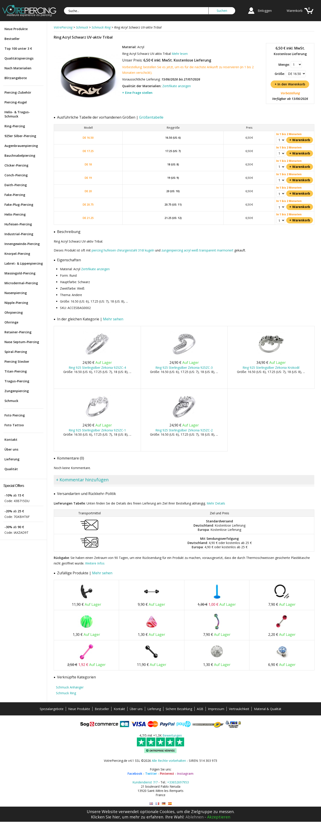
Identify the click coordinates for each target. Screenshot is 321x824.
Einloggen (265, 10)
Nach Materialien (17, 68)
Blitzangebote (15, 78)
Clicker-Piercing (16, 165)
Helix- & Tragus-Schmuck (17, 114)
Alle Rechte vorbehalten (169, 760)
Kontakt (10, 439)
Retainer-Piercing (17, 332)
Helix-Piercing (15, 214)
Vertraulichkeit (239, 709)
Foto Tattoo (14, 425)
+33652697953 (178, 782)
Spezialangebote (52, 709)
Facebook (135, 773)
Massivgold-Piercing (19, 273)
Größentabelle (151, 117)
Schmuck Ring (66, 693)
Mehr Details (216, 503)
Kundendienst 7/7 (145, 782)
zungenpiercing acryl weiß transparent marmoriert (197, 250)
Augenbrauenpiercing (21, 146)
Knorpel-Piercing (17, 253)
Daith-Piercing (15, 185)
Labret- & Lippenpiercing (23, 263)
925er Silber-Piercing (20, 136)
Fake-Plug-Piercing (18, 204)
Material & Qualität (267, 709)
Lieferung (11, 459)
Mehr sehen (113, 319)
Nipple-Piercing (16, 303)
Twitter (151, 773)
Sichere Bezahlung (179, 709)
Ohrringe (11, 322)
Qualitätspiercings (18, 58)
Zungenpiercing (16, 391)
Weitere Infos (95, 563)
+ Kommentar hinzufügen (82, 480)
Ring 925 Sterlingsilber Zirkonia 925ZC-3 (184, 367)
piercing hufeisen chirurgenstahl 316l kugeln (123, 250)
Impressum (216, 709)
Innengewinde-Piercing (22, 244)
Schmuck (11, 401)
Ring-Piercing (14, 126)
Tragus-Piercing (16, 381)
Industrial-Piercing (18, 234)
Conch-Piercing (16, 175)
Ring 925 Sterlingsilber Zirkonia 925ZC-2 (184, 430)
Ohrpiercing (13, 312)
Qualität (11, 469)
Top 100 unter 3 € (18, 48)
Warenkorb (294, 10)
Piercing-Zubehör (17, 92)
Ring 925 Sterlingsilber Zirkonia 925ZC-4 (97, 367)
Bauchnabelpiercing (19, 155)
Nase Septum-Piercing (21, 342)
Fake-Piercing (14, 195)
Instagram (185, 773)
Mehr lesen (180, 54)
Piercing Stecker (16, 361)
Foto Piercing (14, 415)
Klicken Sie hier (105, 817)
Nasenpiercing (15, 293)
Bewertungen (172, 735)
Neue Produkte (16, 29)
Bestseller (12, 39)
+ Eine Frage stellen (137, 93)
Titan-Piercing (15, 371)
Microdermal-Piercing (21, 283)
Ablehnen (194, 817)
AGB (200, 709)
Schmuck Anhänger (70, 687)
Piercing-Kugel (15, 102)
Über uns (11, 449)
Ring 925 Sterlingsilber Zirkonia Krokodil (271, 367)
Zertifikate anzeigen (176, 86)
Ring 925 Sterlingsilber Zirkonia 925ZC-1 (97, 430)
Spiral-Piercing (15, 352)
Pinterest (167, 773)
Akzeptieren (218, 817)
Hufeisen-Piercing (18, 224)
